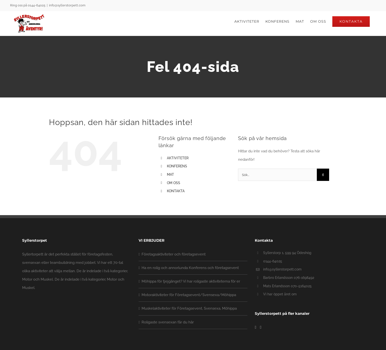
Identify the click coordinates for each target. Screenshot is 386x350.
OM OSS (173, 183)
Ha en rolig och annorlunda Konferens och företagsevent (190, 268)
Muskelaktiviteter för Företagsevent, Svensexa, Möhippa (189, 308)
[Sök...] (277, 175)
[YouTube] (260, 327)
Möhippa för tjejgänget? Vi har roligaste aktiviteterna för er (191, 281)
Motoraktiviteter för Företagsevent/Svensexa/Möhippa (189, 295)
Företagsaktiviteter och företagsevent (174, 254)
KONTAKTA (176, 191)
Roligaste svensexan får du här (168, 322)
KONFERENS (177, 166)
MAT (170, 174)
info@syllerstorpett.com (67, 5)
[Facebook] (255, 327)
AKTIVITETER (178, 158)
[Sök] (323, 175)
